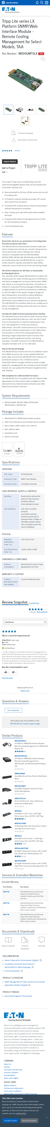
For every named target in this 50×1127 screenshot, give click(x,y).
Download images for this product (18, 996)
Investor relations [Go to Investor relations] (11, 1072)
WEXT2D (6, 903)
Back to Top (25, 690)
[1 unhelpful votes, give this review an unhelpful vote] (14, 672)
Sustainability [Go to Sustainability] (9, 1075)
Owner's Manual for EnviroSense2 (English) (22, 960)
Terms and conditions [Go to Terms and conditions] (12, 1091)
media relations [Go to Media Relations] (10, 1085)
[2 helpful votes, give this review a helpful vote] (6, 672)
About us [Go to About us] (7, 1064)
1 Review (17, 151)
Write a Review (42, 612)
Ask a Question (13, 710)
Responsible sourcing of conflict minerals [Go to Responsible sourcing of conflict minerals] (20, 1094)
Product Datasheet (12, 971)
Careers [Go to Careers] (7, 1067)
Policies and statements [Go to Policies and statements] (13, 1088)
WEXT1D (6, 892)
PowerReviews (34, 603)
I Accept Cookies (10, 1120)
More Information (29, 1120)
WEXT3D (6, 914)
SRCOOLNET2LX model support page (25, 723)
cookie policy (20, 1113)
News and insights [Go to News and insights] (11, 1078)
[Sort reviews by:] (25, 622)
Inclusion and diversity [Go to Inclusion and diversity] (13, 1069)
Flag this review (7, 678)
